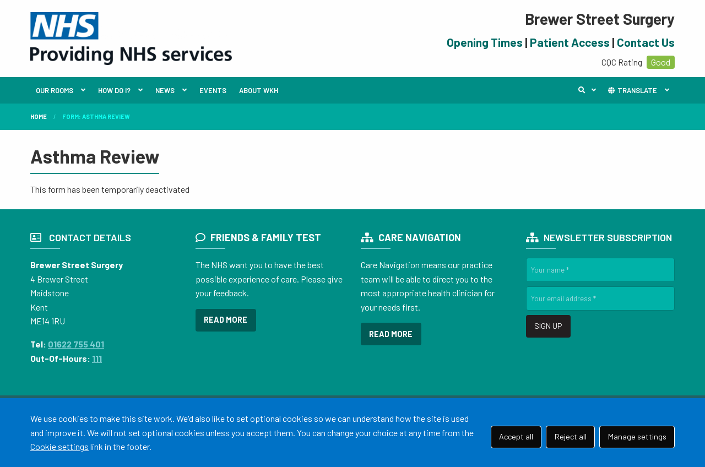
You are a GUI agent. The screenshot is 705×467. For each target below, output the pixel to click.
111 (97, 358)
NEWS (165, 90)
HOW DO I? (114, 90)
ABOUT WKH (258, 90)
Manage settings (637, 436)
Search (589, 90)
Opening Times (485, 42)
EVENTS (212, 90)
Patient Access (570, 42)
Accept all (516, 436)
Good (660, 62)
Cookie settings (59, 446)
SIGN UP (548, 325)
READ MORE (225, 319)
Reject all (571, 436)
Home (38, 116)
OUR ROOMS (54, 90)
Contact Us (646, 42)
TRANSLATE (632, 90)
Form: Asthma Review (96, 116)
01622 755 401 (76, 344)
